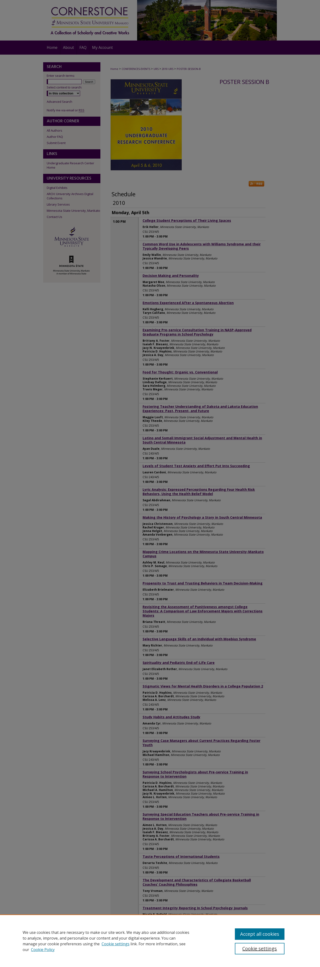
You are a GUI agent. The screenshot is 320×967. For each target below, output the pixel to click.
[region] (160, 941)
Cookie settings (115, 943)
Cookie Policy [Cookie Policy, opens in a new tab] (43, 949)
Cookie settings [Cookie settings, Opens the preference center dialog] (259, 948)
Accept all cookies (259, 934)
